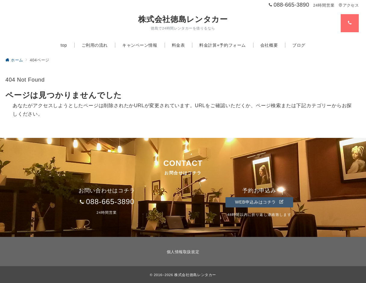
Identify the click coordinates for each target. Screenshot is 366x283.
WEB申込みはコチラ (259, 202)
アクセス (349, 5)
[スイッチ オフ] (350, 23)
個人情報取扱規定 (183, 252)
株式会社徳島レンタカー (183, 19)
